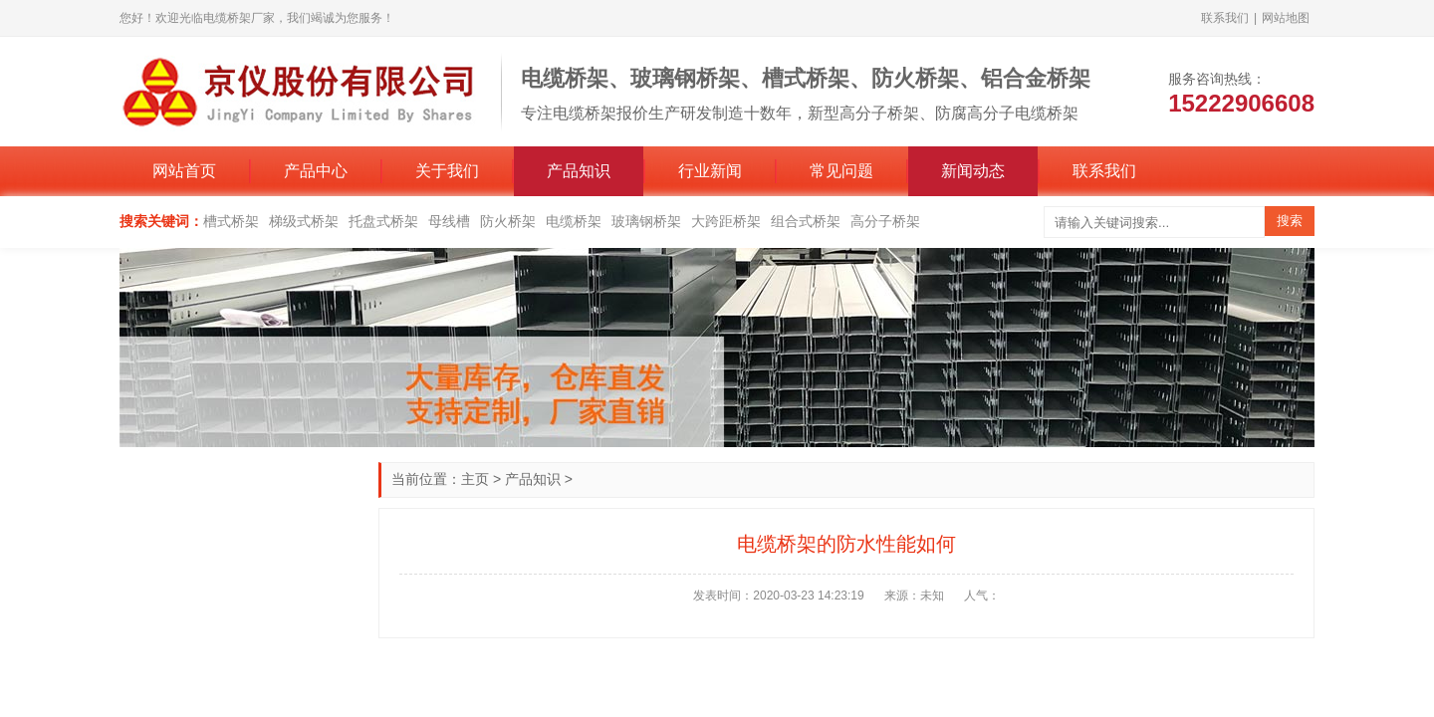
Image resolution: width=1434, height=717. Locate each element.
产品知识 (578, 170)
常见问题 (841, 170)
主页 (475, 479)
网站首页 (184, 170)
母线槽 (449, 221)
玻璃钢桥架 (646, 221)
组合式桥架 (805, 221)
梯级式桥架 (304, 221)
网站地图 (1286, 18)
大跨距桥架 (726, 221)
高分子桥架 (885, 221)
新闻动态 (973, 170)
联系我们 (1225, 18)
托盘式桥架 (383, 221)
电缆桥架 (573, 221)
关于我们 (447, 170)
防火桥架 (508, 221)
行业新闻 (710, 170)
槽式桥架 (231, 221)
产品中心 (316, 170)
